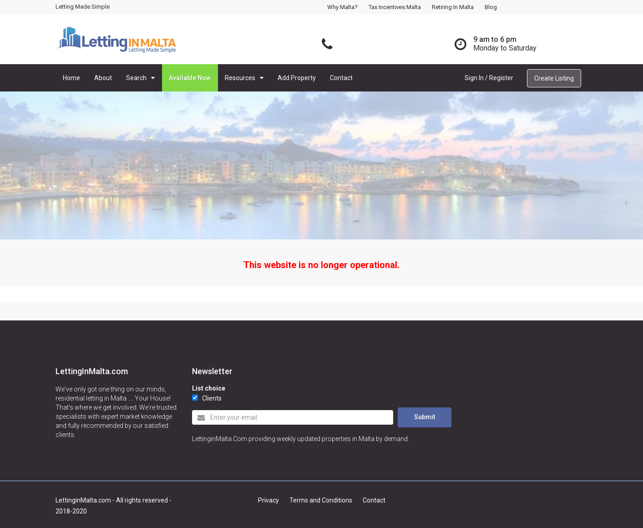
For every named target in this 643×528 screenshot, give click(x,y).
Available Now (190, 77)
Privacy (268, 500)
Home (71, 77)
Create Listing (554, 78)
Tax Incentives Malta (395, 7)
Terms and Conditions (320, 500)
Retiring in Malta (453, 7)
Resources (240, 77)
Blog (491, 7)
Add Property (297, 77)
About (103, 77)
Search (136, 77)
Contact (341, 77)
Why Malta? (342, 7)
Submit (424, 417)
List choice (208, 388)
